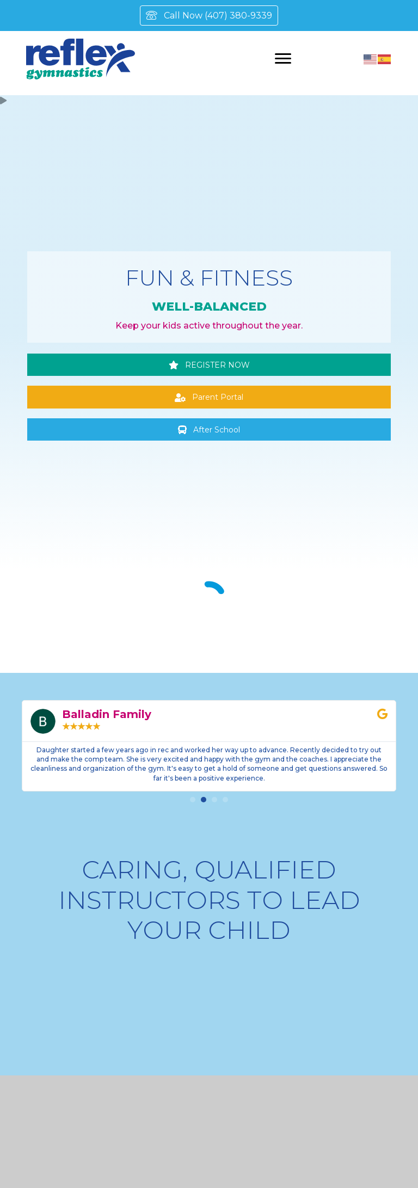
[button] (209, 365)
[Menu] (283, 58)
